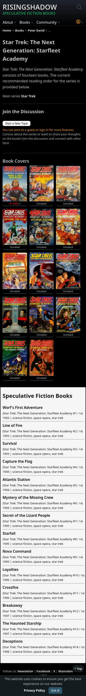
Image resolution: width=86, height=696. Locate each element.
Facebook (43, 671)
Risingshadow (30, 9)
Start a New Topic (16, 123)
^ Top (78, 669)
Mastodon (65, 671)
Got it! (55, 690)
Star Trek (28, 96)
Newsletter (25, 671)
